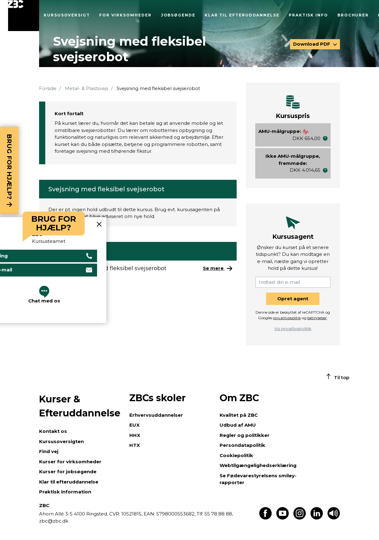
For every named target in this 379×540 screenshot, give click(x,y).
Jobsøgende (178, 15)
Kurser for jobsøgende (67, 471)
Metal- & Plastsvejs (86, 88)
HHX (134, 435)
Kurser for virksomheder (70, 462)
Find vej (48, 451)
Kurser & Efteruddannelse (79, 406)
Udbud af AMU (238, 425)
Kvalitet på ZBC (239, 415)
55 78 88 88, (218, 514)
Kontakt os (53, 431)
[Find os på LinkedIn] (316, 518)
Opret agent (292, 299)
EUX (134, 425)
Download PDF (312, 44)
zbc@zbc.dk (53, 521)
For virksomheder (125, 15)
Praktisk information (65, 492)
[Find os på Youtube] (282, 518)
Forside (47, 88)
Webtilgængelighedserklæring (258, 465)
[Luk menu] (23, 15)
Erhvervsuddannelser (156, 415)
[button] (325, 138)
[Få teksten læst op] (334, 518)
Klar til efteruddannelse (242, 15)
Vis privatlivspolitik (292, 328)
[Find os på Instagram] (299, 518)
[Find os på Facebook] (265, 518)
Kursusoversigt (67, 15)
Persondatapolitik (242, 445)
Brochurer (353, 15)
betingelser (317, 317)
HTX (134, 445)
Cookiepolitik (236, 455)
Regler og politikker (245, 435)
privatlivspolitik (287, 317)
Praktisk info (308, 15)
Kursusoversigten (61, 441)
